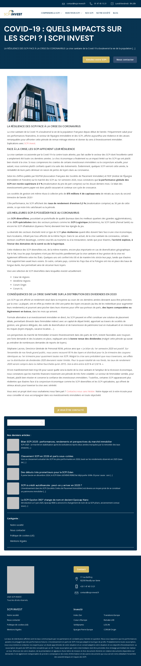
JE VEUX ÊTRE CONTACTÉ (70, 410)
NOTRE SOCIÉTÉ (103, 13)
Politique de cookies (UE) (22, 535)
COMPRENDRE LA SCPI (51, 13)
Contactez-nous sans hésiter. (81, 391)
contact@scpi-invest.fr (76, 3)
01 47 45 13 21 (100, 3)
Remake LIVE (109, 620)
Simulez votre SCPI (96, 59)
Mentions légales (18, 541)
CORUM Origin (110, 629)
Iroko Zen (78, 615)
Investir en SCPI (73, 13)
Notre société (17, 525)
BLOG (115, 13)
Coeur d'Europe (80, 620)
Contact (81, 569)
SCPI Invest (29, 143)
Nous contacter (125, 59)
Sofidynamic (79, 624)
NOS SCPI (89, 13)
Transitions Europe (112, 615)
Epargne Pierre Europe (83, 629)
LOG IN (107, 624)
